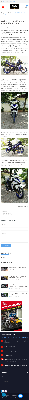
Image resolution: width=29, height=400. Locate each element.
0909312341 (12, 346)
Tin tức (3, 258)
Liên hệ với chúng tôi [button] (8, 334)
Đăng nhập (12, 1)
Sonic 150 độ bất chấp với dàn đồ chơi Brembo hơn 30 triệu (17, 277)
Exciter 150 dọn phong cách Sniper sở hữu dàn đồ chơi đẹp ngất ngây (18, 285)
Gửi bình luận (6, 245)
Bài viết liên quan (6, 262)
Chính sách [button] (14, 373)
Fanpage (6, 381)
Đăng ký (5, 1)
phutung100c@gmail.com (14, 351)
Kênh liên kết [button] (5, 377)
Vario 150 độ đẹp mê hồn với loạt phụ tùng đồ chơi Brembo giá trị (17, 268)
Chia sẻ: (4, 211)
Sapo (18, 397)
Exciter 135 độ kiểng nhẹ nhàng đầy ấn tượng (12, 22)
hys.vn (10, 355)
